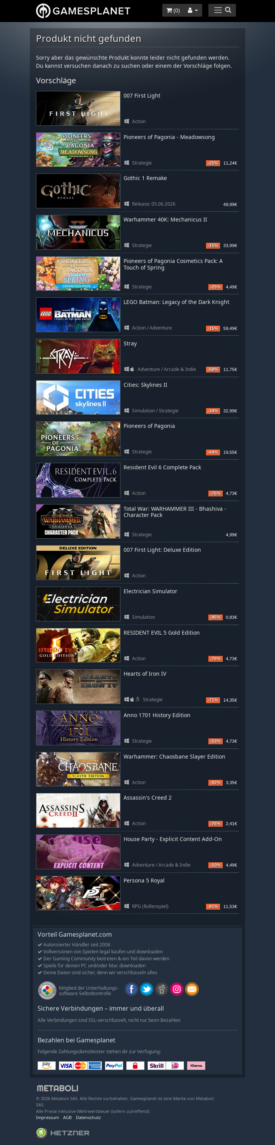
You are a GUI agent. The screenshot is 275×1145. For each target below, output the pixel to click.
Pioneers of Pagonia (149, 425)
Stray (130, 343)
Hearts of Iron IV (145, 673)
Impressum (47, 1117)
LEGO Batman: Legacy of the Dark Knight (176, 302)
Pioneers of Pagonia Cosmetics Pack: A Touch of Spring (173, 264)
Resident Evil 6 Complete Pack (162, 467)
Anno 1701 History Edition (157, 715)
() (173, 10)
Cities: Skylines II (145, 384)
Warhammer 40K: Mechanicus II (165, 219)
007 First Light (142, 95)
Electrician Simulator (150, 591)
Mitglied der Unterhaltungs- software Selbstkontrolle (89, 991)
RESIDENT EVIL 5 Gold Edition (162, 632)
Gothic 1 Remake (145, 178)
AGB (67, 1117)
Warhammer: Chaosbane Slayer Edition (174, 756)
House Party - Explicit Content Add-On (173, 839)
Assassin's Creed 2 (148, 797)
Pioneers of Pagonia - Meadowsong (169, 137)
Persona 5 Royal (144, 880)
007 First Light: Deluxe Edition (162, 549)
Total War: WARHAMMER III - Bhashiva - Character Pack (175, 512)
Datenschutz (88, 1117)
